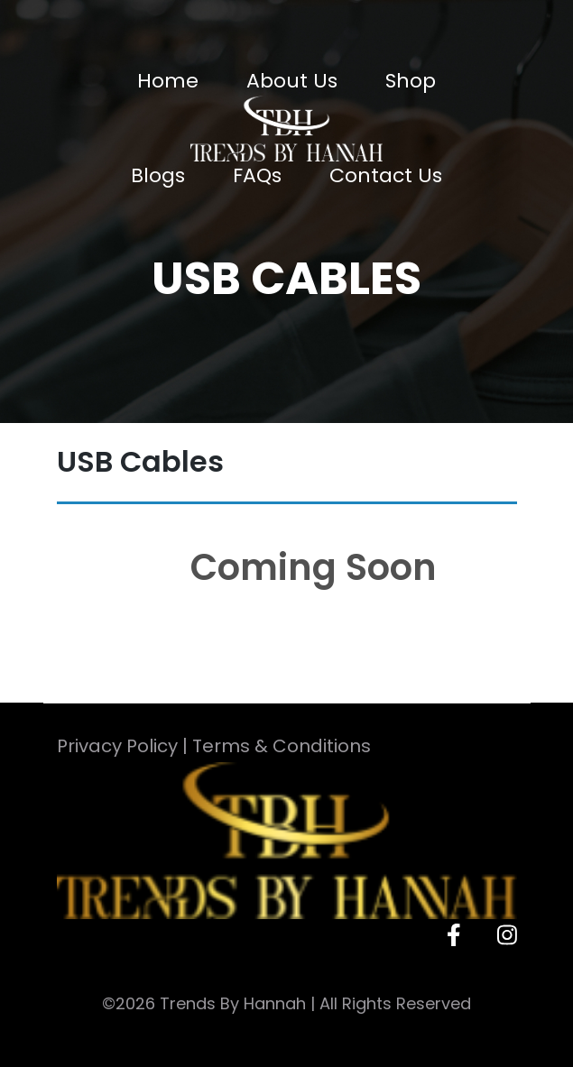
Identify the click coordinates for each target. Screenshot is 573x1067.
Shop (410, 81)
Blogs (158, 175)
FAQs (257, 175)
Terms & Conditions (281, 746)
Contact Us (385, 175)
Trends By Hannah (233, 1003)
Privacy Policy (117, 746)
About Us (291, 81)
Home (168, 81)
